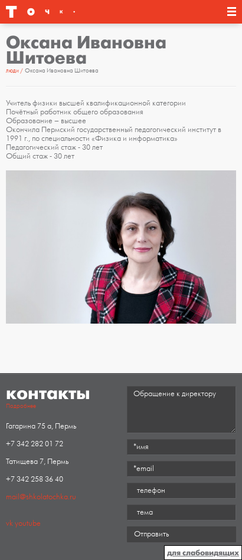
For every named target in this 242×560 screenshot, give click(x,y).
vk (9, 523)
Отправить (151, 534)
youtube (28, 523)
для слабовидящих (203, 553)
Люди (12, 70)
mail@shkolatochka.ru (41, 497)
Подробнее (21, 406)
